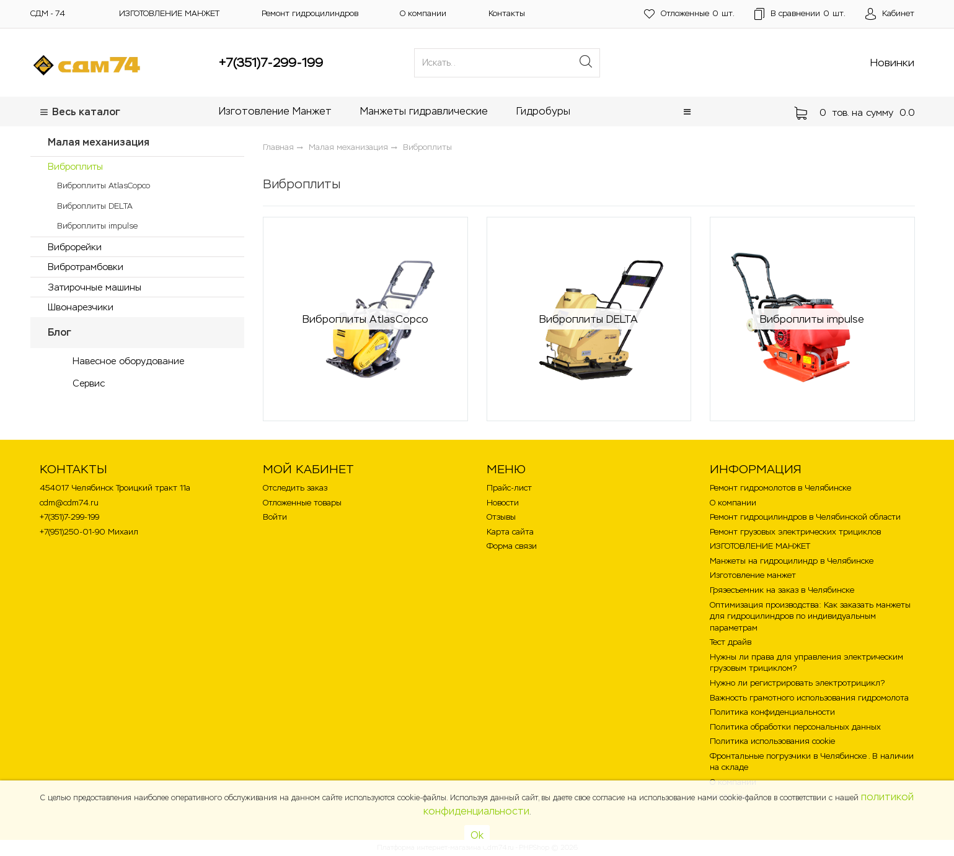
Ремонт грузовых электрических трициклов (795, 531)
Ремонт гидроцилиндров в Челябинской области (805, 517)
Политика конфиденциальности (772, 712)
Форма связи (512, 546)
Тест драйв (730, 642)
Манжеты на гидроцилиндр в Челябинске (791, 561)
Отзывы (501, 517)
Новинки (892, 62)
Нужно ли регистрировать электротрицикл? (797, 683)
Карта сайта (510, 531)
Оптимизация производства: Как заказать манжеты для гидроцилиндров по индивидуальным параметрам (810, 616)
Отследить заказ (295, 488)
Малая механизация (98, 142)
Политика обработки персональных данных (795, 727)
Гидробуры (543, 111)
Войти (275, 517)
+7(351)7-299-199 (271, 63)
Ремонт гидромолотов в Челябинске (780, 488)
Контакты (506, 13)
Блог (59, 332)
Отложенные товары (302, 502)
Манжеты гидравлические (424, 111)
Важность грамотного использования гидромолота (809, 697)
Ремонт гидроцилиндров (310, 13)
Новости (503, 502)
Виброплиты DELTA (95, 206)
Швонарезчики (80, 307)
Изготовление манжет (753, 575)
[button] (687, 112)
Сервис (89, 383)
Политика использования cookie (772, 741)
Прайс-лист (509, 488)
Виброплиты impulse (97, 226)
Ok (477, 835)
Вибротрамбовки (85, 267)
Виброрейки (75, 247)
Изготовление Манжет (275, 111)
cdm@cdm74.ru (69, 502)
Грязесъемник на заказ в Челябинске (782, 590)
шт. (689, 14)
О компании (423, 13)
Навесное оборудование (128, 361)
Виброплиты (75, 166)
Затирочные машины (94, 287)
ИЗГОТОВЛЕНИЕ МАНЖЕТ (169, 13)
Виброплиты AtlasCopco (103, 185)
